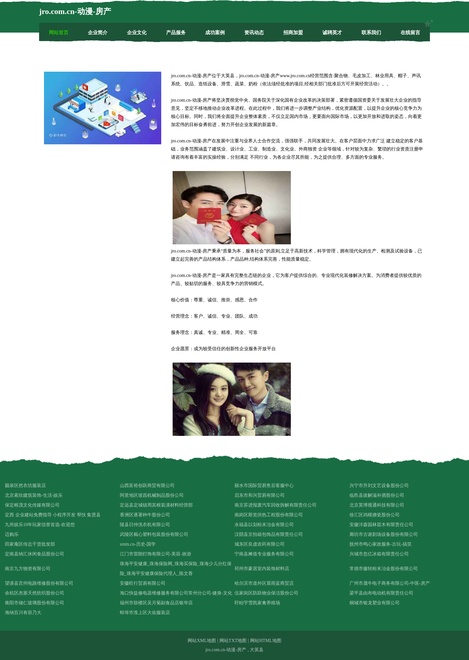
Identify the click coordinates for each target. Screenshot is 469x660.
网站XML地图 (202, 640)
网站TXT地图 (233, 640)
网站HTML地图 (265, 640)
